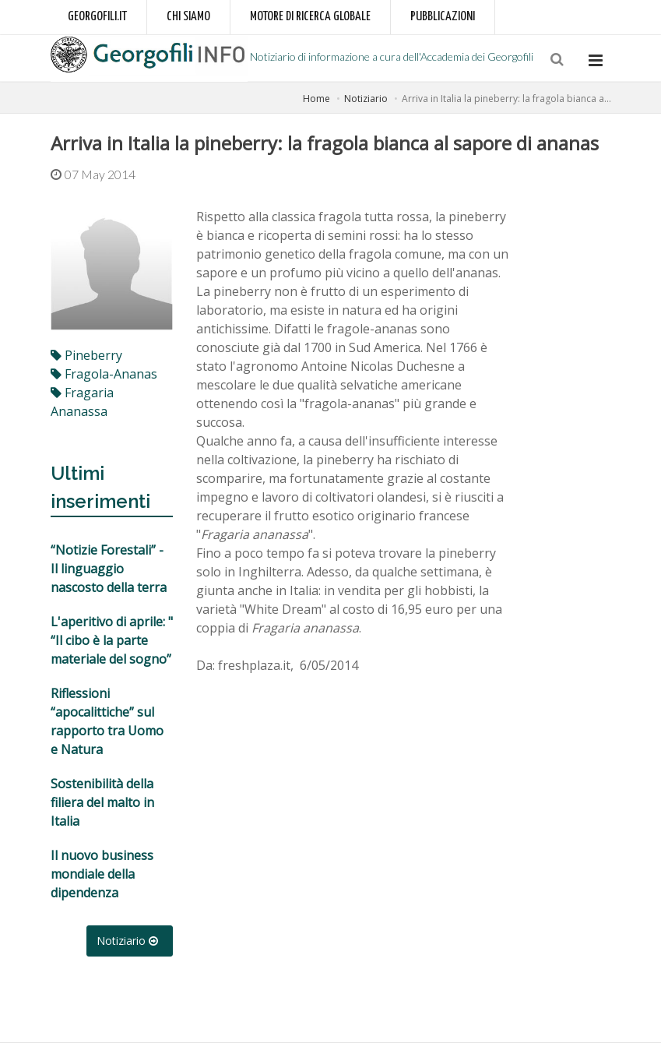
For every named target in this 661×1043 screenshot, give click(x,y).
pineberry (86, 355)
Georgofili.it (97, 16)
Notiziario (366, 98)
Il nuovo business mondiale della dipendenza (102, 874)
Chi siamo (188, 16)
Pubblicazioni (442, 16)
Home (316, 98)
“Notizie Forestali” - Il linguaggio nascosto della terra (109, 568)
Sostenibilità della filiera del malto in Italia (102, 802)
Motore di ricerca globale (310, 16)
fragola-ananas (104, 373)
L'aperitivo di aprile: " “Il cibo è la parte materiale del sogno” (112, 640)
